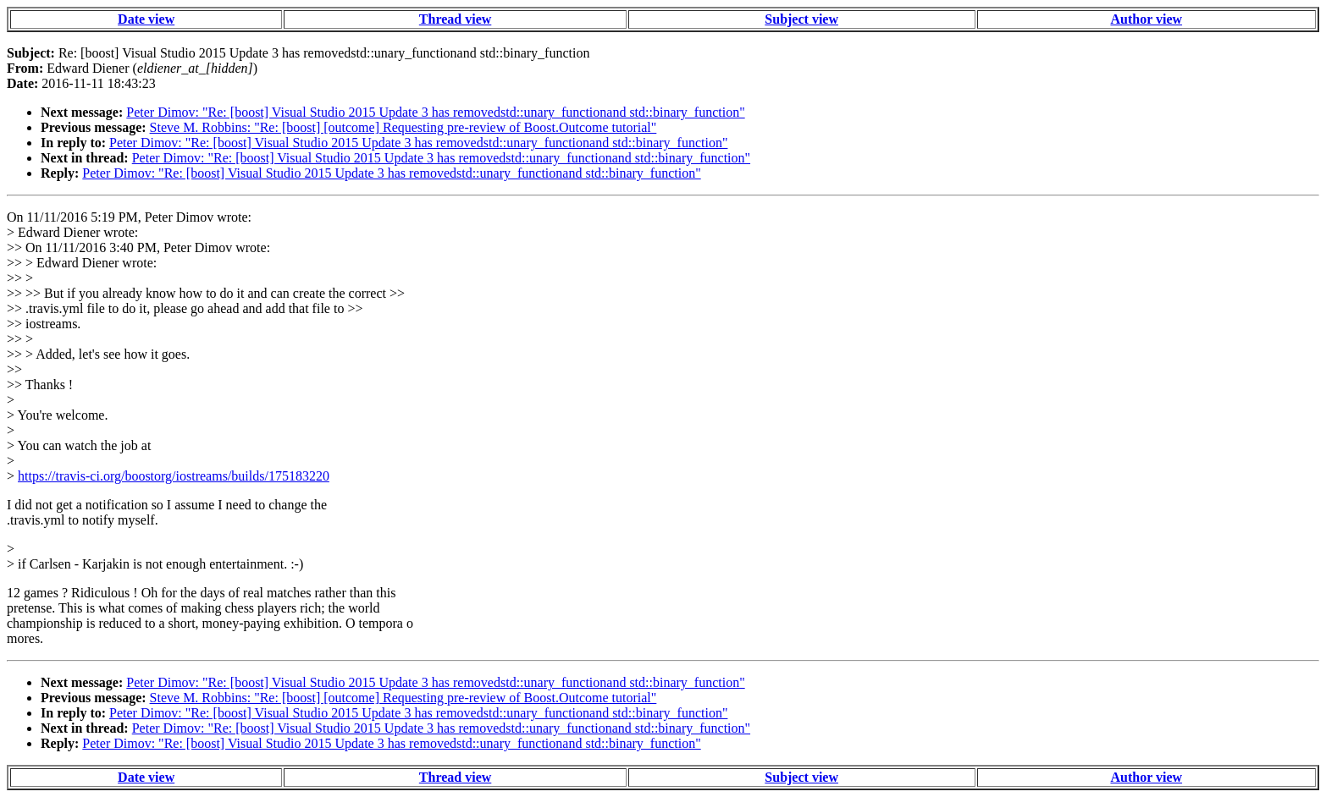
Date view (146, 19)
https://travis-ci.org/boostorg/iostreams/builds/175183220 (173, 476)
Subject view (801, 19)
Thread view (455, 19)
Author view (1146, 19)
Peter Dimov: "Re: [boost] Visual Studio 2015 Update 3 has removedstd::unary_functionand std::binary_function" (435, 112)
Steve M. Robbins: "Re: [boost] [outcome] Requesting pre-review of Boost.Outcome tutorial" (403, 127)
